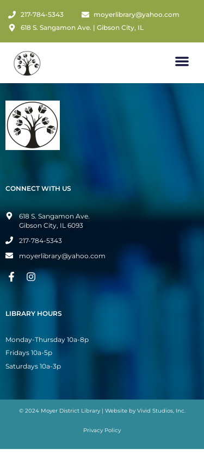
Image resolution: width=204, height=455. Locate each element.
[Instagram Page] (32, 277)
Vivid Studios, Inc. (161, 410)
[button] (182, 61)
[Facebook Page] (13, 277)
